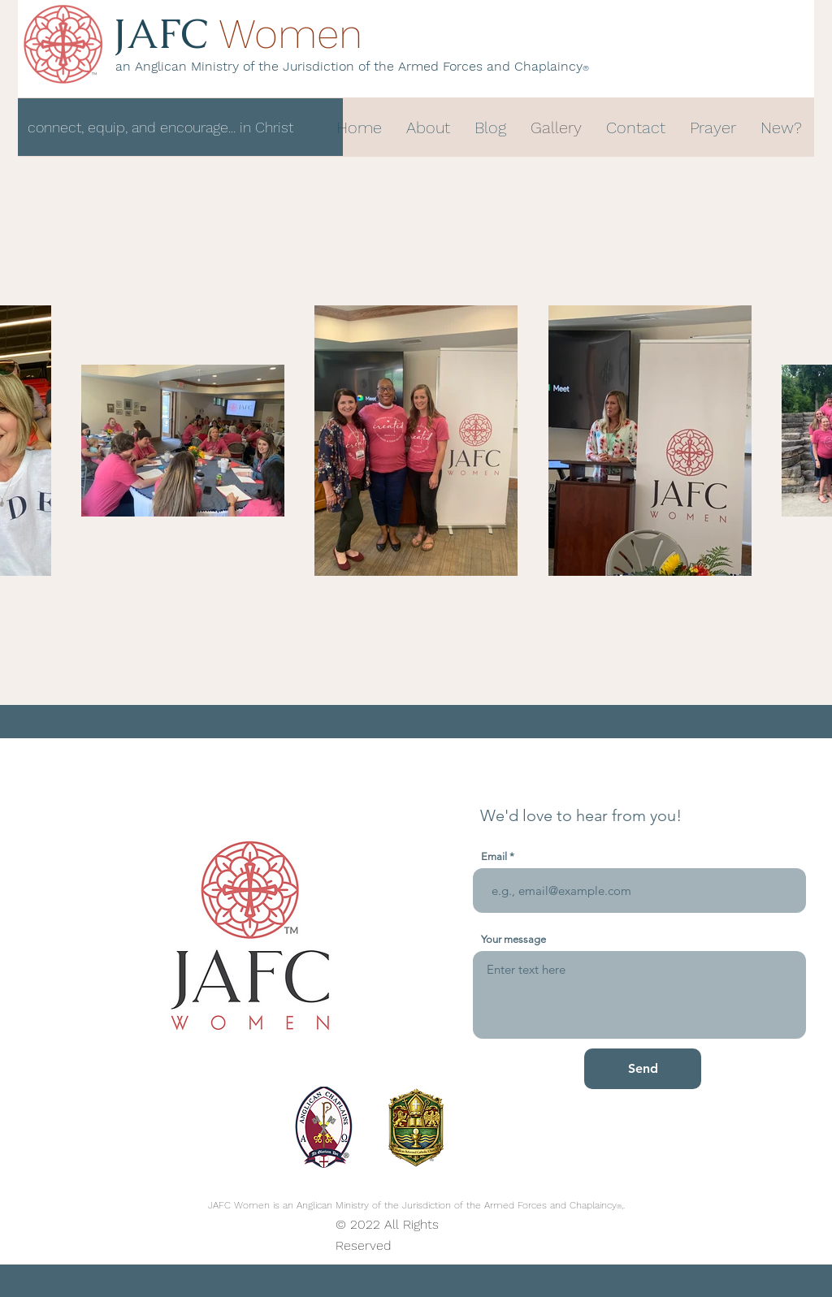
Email (494, 856)
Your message (513, 939)
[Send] (642, 1068)
